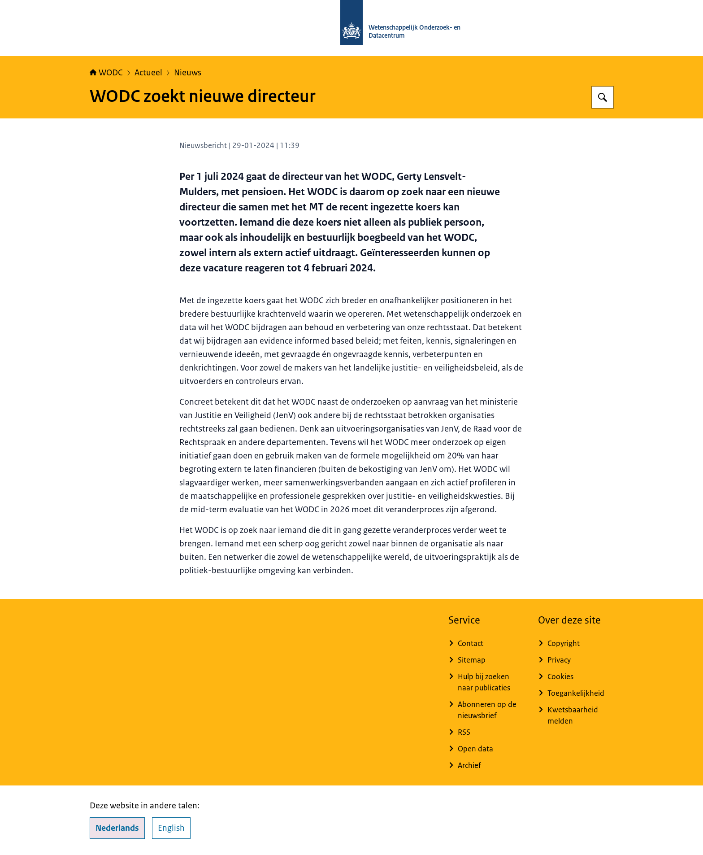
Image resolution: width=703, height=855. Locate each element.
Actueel (148, 72)
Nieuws (187, 72)
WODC (106, 72)
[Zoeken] (602, 97)
